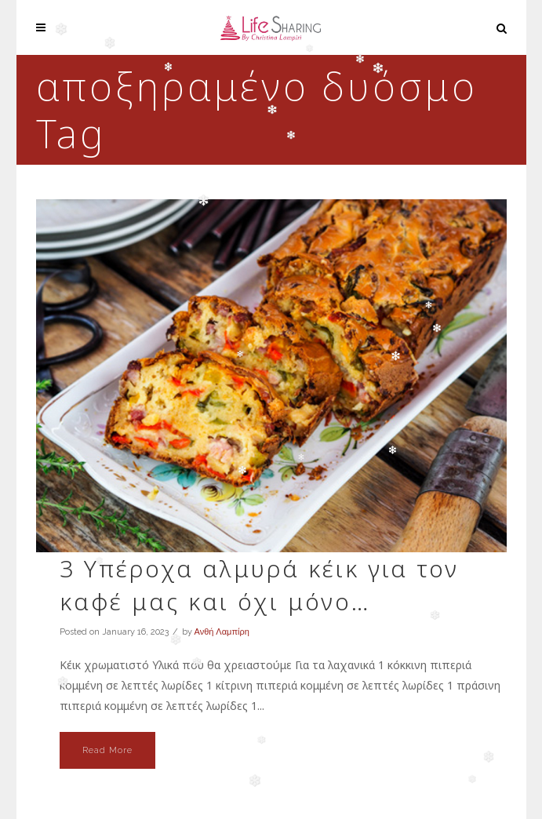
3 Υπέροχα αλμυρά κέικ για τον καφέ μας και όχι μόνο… (259, 584)
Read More (107, 750)
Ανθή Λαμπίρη (222, 632)
